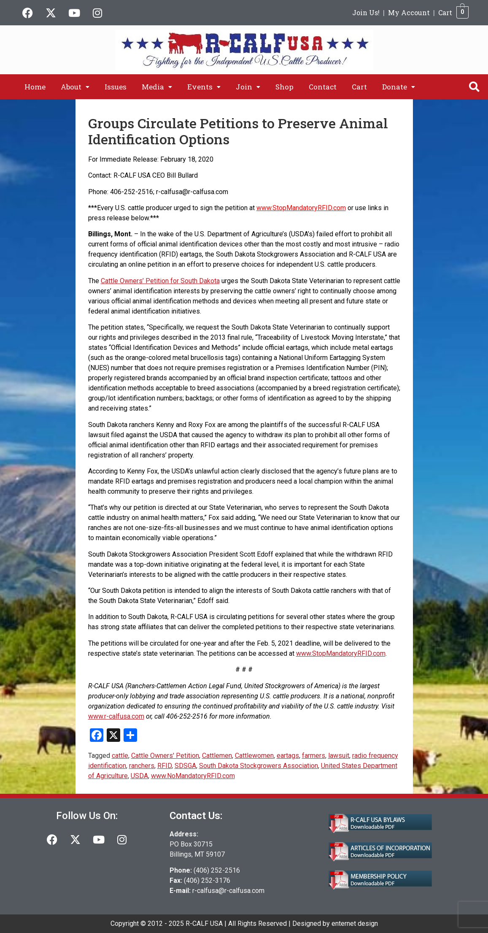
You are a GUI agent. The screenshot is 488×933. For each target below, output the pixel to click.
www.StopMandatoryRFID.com (301, 208)
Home (35, 87)
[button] (75, 86)
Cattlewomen (254, 756)
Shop (284, 87)
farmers (313, 756)
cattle (120, 756)
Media (157, 87)
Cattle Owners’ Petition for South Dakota (160, 281)
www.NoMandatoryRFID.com (193, 776)
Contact (323, 87)
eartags (288, 756)
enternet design (355, 923)
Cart (445, 12)
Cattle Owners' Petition (165, 756)
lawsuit (338, 756)
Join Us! (366, 12)
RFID (164, 766)
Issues (116, 87)
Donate (398, 87)
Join (248, 87)
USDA (139, 776)
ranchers (141, 766)
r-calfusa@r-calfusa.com (228, 891)
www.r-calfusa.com (116, 716)
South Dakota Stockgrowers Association (258, 766)
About (75, 87)
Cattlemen (217, 756)
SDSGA (185, 766)
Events (204, 87)
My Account (409, 12)
